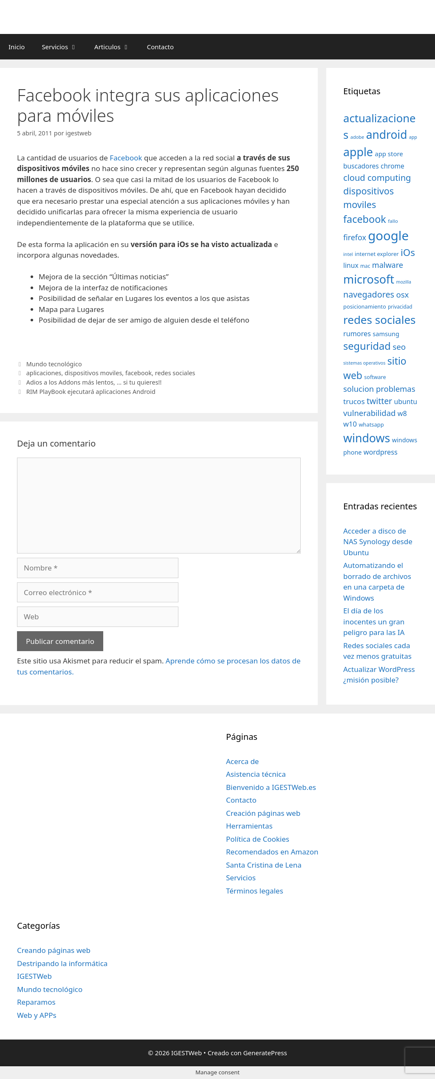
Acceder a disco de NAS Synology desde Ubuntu (377, 541)
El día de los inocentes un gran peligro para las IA (373, 621)
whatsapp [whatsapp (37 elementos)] (371, 424)
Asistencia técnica (256, 774)
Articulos (116, 46)
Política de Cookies (257, 839)
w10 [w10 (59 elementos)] (350, 424)
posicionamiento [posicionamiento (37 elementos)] (364, 306)
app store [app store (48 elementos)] (389, 153)
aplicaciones (44, 373)
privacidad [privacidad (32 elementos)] (400, 306)
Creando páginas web (53, 950)
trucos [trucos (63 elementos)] (354, 401)
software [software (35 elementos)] (375, 377)
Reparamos (36, 1002)
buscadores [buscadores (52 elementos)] (361, 166)
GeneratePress (265, 1052)
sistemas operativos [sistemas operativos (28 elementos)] (364, 363)
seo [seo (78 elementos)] (399, 346)
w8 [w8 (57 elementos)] (402, 413)
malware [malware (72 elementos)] (387, 265)
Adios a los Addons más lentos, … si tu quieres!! (94, 382)
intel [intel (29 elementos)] (348, 254)
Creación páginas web (263, 813)
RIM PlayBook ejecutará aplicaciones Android (90, 392)
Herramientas (249, 826)
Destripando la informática (62, 963)
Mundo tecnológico (54, 364)
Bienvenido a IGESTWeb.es (271, 787)
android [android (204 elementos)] (386, 134)
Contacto (160, 46)
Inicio (16, 46)
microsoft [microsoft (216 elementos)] (368, 279)
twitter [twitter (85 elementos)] (379, 401)
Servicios (64, 46)
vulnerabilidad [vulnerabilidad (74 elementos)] (369, 412)
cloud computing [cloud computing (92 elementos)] (377, 177)
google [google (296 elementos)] (388, 235)
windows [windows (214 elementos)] (366, 438)
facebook (138, 373)
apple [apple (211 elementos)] (358, 152)
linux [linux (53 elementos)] (351, 265)
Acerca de (242, 761)
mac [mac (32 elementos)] (365, 265)
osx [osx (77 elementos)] (402, 294)
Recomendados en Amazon (272, 852)
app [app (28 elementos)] (413, 137)
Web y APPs (36, 1015)
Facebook (126, 158)
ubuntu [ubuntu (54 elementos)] (406, 401)
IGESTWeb (34, 976)
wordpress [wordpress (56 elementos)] (381, 452)
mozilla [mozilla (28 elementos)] (404, 282)
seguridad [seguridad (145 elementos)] (367, 346)
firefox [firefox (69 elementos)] (354, 237)
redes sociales (175, 373)
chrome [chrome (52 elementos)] (392, 166)
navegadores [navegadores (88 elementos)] (368, 294)
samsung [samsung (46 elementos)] (386, 333)
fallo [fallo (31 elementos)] (393, 221)
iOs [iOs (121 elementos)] (408, 252)
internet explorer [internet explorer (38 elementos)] (377, 254)
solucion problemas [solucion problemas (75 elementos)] (379, 388)
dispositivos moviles (93, 373)
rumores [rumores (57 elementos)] (357, 333)
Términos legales (254, 891)
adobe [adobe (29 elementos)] (357, 137)
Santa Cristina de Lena (264, 865)
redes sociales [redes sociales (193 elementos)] (379, 319)
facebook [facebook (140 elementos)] (364, 219)
